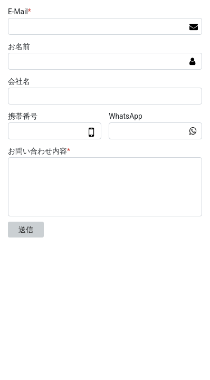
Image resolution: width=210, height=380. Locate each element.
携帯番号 (22, 116)
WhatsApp (125, 116)
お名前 (19, 46)
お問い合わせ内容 (40, 151)
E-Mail (21, 11)
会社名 (19, 81)
